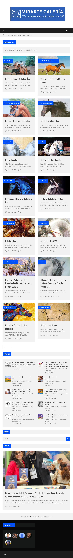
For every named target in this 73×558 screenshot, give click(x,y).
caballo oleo (8, 61)
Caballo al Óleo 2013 (48, 241)
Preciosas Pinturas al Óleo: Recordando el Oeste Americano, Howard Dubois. (18, 283)
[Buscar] (69, 31)
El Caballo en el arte (48, 325)
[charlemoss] (29, 535)
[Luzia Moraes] (15, 535)
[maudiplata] (8, 542)
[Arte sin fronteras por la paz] (8, 535)
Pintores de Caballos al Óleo (51, 198)
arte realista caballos (45, 103)
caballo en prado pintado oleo (48, 61)
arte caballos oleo (9, 307)
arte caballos (8, 142)
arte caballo (42, 181)
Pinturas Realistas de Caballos (17, 121)
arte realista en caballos (11, 103)
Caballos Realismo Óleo (49, 121)
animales (42, 262)
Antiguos (8, 347)
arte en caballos (9, 223)
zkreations (33, 516)
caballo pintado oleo (10, 262)
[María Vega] (22, 535)
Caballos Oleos (11, 241)
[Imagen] (19, 65)
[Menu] (3, 31)
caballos (41, 142)
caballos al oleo (9, 181)
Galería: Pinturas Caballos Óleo (17, 78)
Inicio (4, 554)
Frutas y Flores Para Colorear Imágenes (19, 35)
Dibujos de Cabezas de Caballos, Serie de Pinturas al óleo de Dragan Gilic (53, 283)
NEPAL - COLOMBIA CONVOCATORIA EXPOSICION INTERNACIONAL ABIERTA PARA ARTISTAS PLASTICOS (56, 364)
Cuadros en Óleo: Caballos (50, 160)
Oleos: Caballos (11, 160)
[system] (67, 31)
